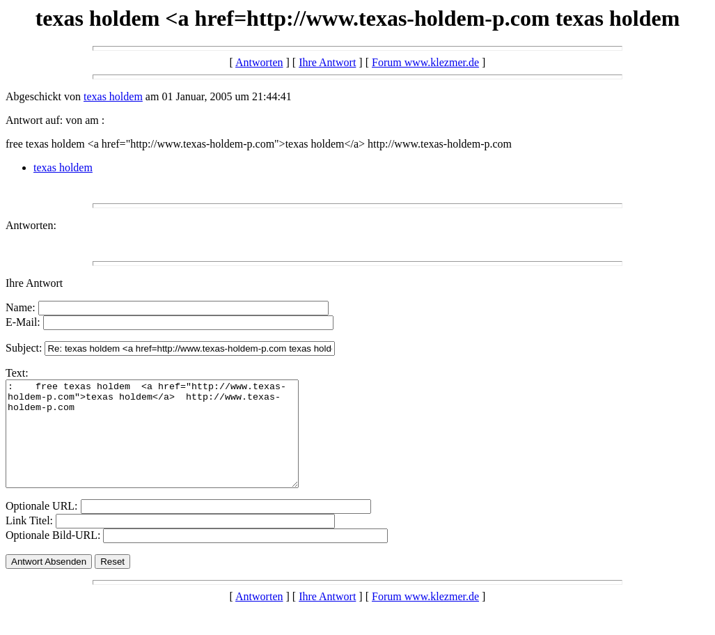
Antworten (259, 62)
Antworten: (31, 225)
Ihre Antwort (327, 62)
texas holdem (113, 96)
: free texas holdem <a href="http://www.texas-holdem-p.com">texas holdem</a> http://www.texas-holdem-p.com (169, 444)
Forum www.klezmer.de (425, 62)
